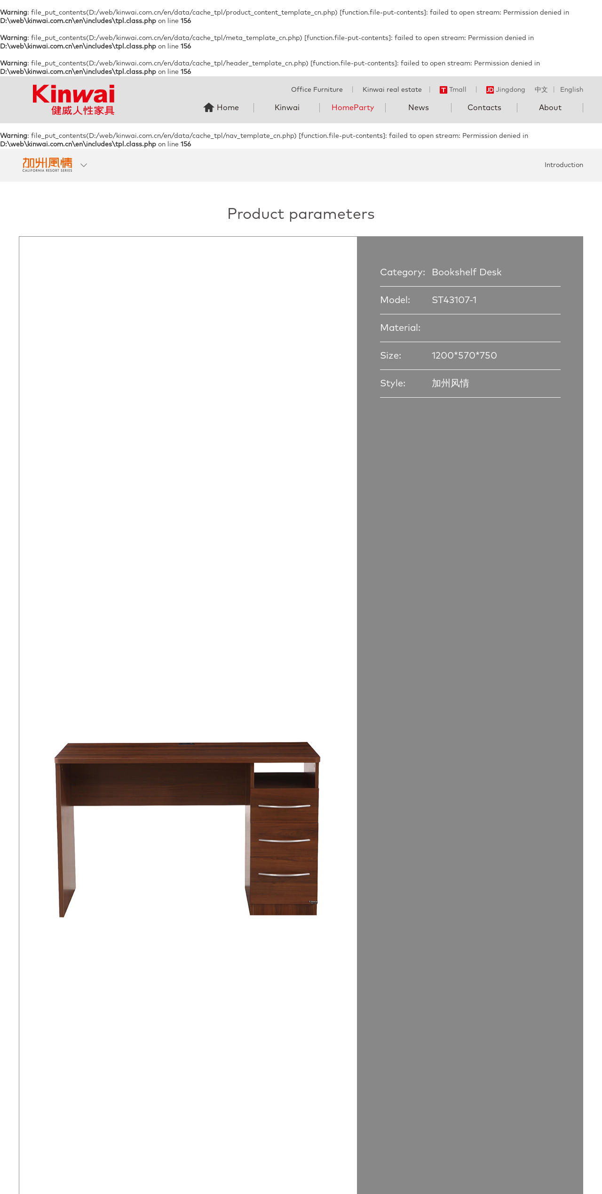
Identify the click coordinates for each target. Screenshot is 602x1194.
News (418, 108)
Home (228, 108)
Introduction (564, 165)
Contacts (484, 108)
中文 (541, 90)
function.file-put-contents (383, 12)
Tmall (453, 90)
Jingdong (505, 90)
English (571, 90)
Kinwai (287, 108)
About (550, 108)
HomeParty (353, 108)
